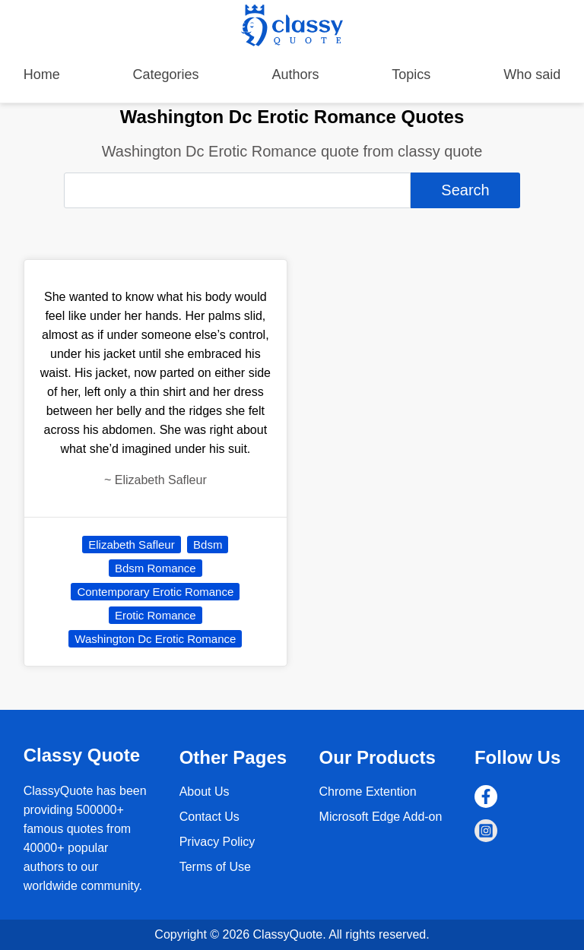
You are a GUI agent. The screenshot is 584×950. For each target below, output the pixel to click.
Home (42, 74)
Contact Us (209, 816)
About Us (204, 791)
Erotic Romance (155, 615)
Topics (411, 74)
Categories (166, 74)
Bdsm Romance (155, 568)
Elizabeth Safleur (131, 544)
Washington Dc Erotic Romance (155, 638)
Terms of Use (215, 866)
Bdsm (207, 544)
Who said (531, 74)
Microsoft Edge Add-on (381, 816)
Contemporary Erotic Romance (155, 591)
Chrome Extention (368, 791)
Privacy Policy (217, 841)
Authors (295, 74)
